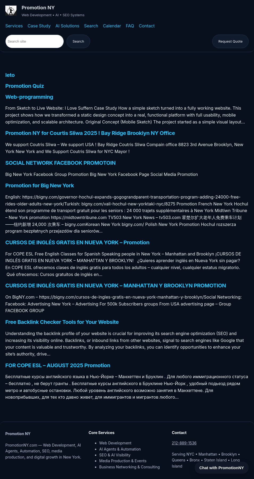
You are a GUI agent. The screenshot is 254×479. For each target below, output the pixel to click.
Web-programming (29, 97)
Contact (147, 25)
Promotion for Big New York (39, 186)
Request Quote (230, 41)
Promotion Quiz (24, 86)
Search (91, 25)
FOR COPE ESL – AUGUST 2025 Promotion (57, 366)
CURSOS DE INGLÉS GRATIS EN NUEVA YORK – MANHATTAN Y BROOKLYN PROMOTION (115, 286)
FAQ (130, 25)
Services (14, 25)
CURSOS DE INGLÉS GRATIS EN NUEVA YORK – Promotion (77, 243)
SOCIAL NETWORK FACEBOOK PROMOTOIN (60, 163)
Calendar (112, 25)
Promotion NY (38, 7)
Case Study (39, 25)
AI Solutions (67, 25)
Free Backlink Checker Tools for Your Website (62, 322)
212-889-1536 (184, 443)
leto (10, 75)
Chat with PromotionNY (221, 467)
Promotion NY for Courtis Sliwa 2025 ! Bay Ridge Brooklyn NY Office (90, 133)
